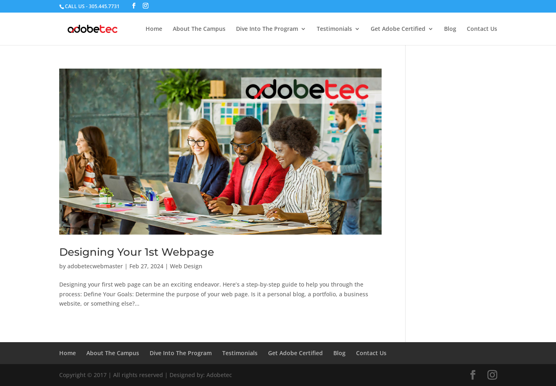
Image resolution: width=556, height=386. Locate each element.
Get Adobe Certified (398, 29)
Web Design (186, 266)
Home (154, 29)
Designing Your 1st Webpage (136, 252)
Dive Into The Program (267, 29)
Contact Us (482, 29)
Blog (450, 29)
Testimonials (334, 29)
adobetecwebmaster (95, 266)
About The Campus (199, 29)
